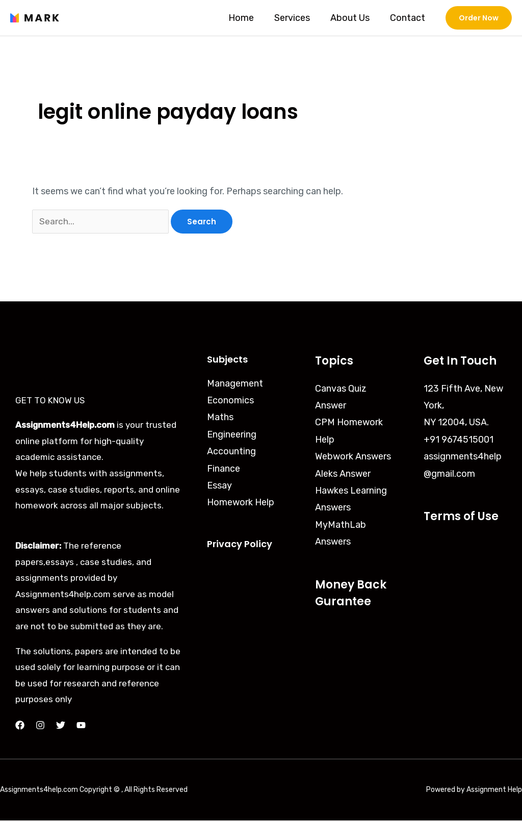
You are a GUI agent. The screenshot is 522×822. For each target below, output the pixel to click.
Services (297, 17)
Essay (219, 487)
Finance (223, 470)
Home (248, 17)
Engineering (231, 436)
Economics (230, 401)
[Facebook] (19, 726)
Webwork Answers (353, 458)
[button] (479, 18)
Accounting (231, 452)
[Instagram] (40, 726)
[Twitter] (60, 726)
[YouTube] (81, 726)
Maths (220, 418)
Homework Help (240, 504)
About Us (353, 17)
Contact (408, 17)
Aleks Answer (343, 475)
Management (235, 385)
